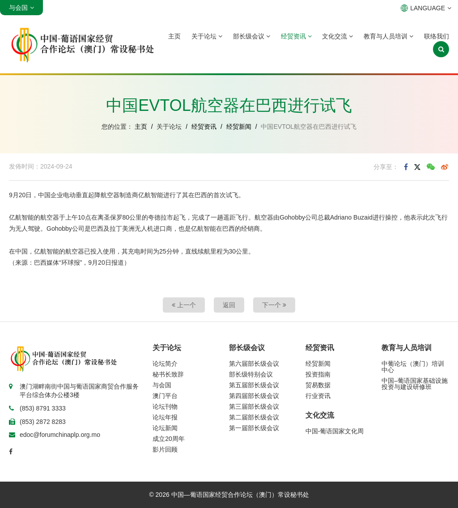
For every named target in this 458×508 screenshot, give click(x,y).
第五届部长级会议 (254, 385)
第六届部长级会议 (254, 363)
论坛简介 (165, 363)
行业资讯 (318, 395)
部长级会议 (251, 36)
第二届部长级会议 (254, 417)
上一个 (184, 305)
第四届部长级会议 (254, 395)
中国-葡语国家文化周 (334, 431)
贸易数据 (318, 385)
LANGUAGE (426, 8)
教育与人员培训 (388, 36)
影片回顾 (165, 449)
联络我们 (436, 36)
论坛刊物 (165, 406)
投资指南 (318, 374)
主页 (174, 36)
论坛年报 (165, 417)
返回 (229, 305)
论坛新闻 (165, 428)
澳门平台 (165, 395)
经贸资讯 (296, 36)
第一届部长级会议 (254, 428)
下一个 (274, 305)
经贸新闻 (238, 126)
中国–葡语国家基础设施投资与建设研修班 (415, 383)
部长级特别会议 (251, 374)
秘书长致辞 (168, 374)
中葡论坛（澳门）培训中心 (413, 366)
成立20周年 (169, 438)
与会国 (162, 385)
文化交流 (337, 36)
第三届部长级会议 (254, 406)
